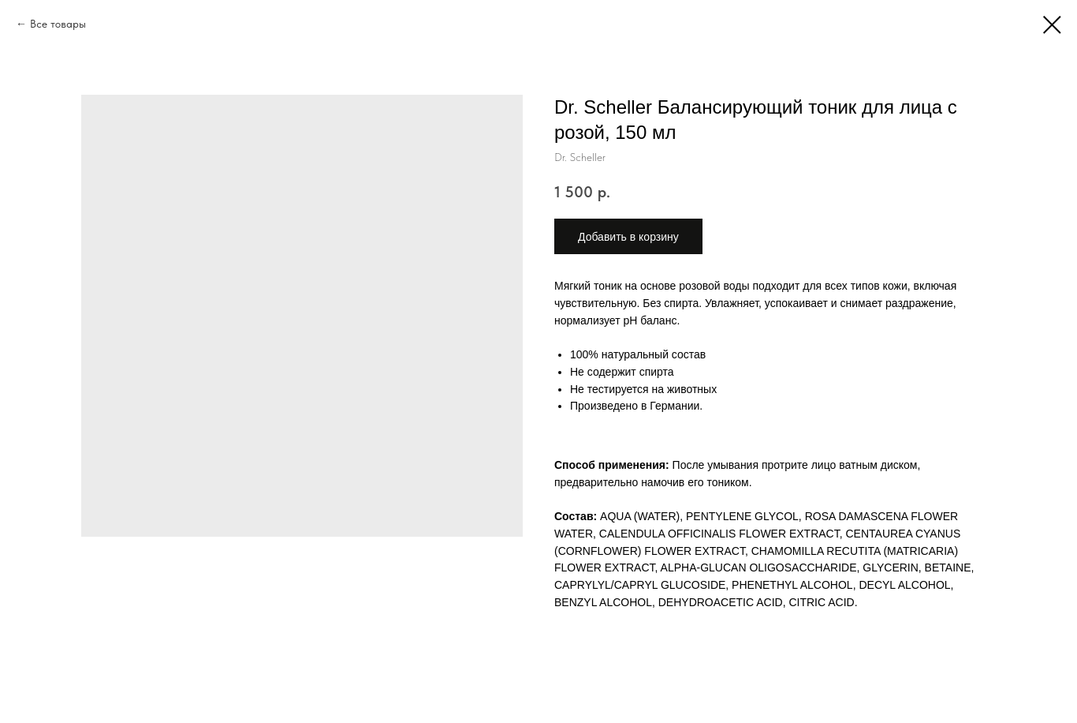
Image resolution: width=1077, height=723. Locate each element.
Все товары (58, 23)
